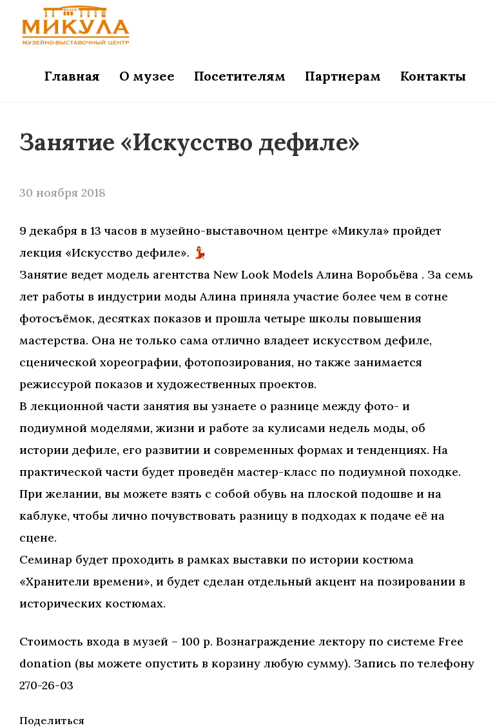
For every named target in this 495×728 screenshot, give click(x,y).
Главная (72, 76)
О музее (147, 76)
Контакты (433, 76)
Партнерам (343, 76)
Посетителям (240, 76)
